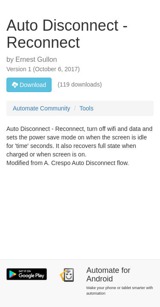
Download (29, 84)
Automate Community (41, 108)
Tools (86, 108)
